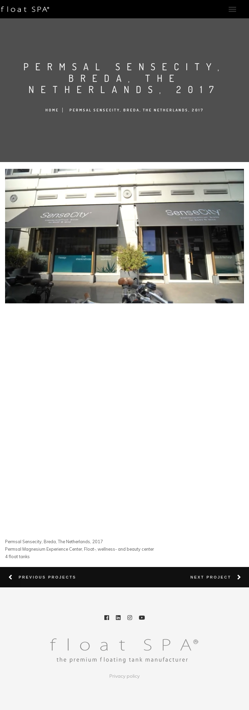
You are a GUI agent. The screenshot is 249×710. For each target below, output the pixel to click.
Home (52, 110)
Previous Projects (47, 577)
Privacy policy (124, 676)
